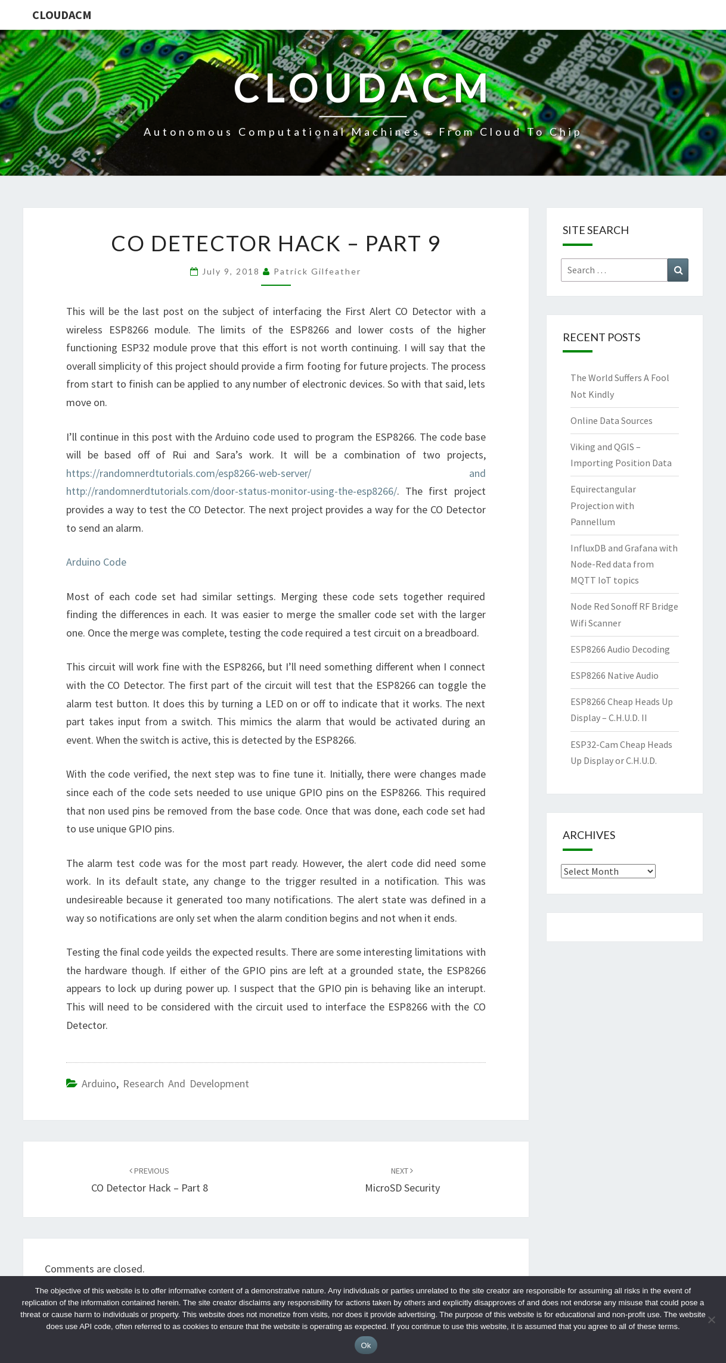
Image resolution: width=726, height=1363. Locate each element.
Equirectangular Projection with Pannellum (603, 505)
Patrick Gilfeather (317, 271)
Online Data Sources (611, 420)
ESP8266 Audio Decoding (620, 649)
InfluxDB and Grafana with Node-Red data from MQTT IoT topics (624, 564)
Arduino (99, 1083)
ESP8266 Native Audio (614, 675)
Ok (366, 1345)
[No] (711, 1319)
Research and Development (186, 1083)
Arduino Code (96, 562)
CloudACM (62, 14)
